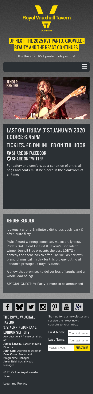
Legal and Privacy (15, 384)
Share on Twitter (28, 159)
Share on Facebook (29, 153)
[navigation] (46, 67)
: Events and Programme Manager (17, 356)
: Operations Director (22, 351)
